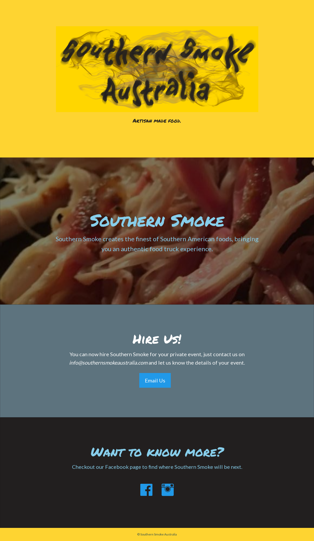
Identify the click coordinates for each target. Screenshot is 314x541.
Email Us (155, 380)
